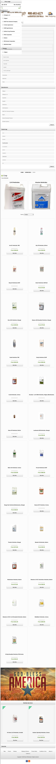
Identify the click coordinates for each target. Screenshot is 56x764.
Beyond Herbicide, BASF (14, 282)
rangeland (4, 153)
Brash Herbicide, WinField (42, 282)
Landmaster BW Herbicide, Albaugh (41, 430)
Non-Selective (6, 60)
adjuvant (3, 136)
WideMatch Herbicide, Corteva (41, 617)
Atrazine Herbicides (8, 49)
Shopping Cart (4, 11)
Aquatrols (4, 97)
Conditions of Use (43, 751)
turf (3, 163)
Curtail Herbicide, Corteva (14, 394)
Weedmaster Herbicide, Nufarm (14, 579)
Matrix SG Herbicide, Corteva (14, 467)
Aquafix (3, 101)
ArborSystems (5, 107)
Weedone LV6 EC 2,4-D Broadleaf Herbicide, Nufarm (14, 617)
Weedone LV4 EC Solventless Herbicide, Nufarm (41, 579)
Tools (3, 81)
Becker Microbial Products (7, 118)
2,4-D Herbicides (8, 45)
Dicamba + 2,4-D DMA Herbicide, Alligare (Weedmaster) (41, 394)
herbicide (5, 143)
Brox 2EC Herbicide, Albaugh (14, 320)
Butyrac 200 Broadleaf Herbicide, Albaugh (41, 320)
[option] (15, 724)
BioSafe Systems (5, 121)
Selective (5, 53)
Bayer (3, 114)
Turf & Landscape (6, 70)
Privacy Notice (34, 751)
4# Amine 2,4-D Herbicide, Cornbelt (15, 732)
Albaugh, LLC (5, 94)
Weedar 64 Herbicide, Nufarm (41, 542)
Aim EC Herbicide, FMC (14, 245)
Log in (2, 7)
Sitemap (14, 751)
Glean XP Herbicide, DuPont (14, 430)
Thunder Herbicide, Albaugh (14, 542)
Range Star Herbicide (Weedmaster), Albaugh (14, 505)
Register (2, 6)
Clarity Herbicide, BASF (41, 357)
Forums (9, 751)
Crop (4, 42)
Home (22, 172)
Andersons (4, 104)
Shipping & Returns (25, 751)
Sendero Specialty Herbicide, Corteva (41, 732)
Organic (5, 35)
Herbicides (4, 28)
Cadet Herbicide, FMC (14, 357)
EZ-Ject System (6, 32)
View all (52, 124)
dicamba (3, 139)
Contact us (28, 753)
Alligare (3, 91)
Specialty (5, 63)
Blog (4, 751)
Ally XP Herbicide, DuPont (41, 245)
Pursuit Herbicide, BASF (41, 467)
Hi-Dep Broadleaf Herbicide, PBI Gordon (14, 654)
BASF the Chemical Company (8, 111)
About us (50, 751)
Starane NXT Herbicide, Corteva (41, 505)
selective (4, 156)
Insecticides (4, 75)
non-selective (4, 146)
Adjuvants (4, 78)
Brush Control (6, 57)
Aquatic (4, 67)
